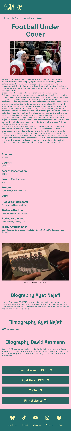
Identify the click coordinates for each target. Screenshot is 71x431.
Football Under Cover (32, 18)
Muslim (52, 117)
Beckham (6, 108)
